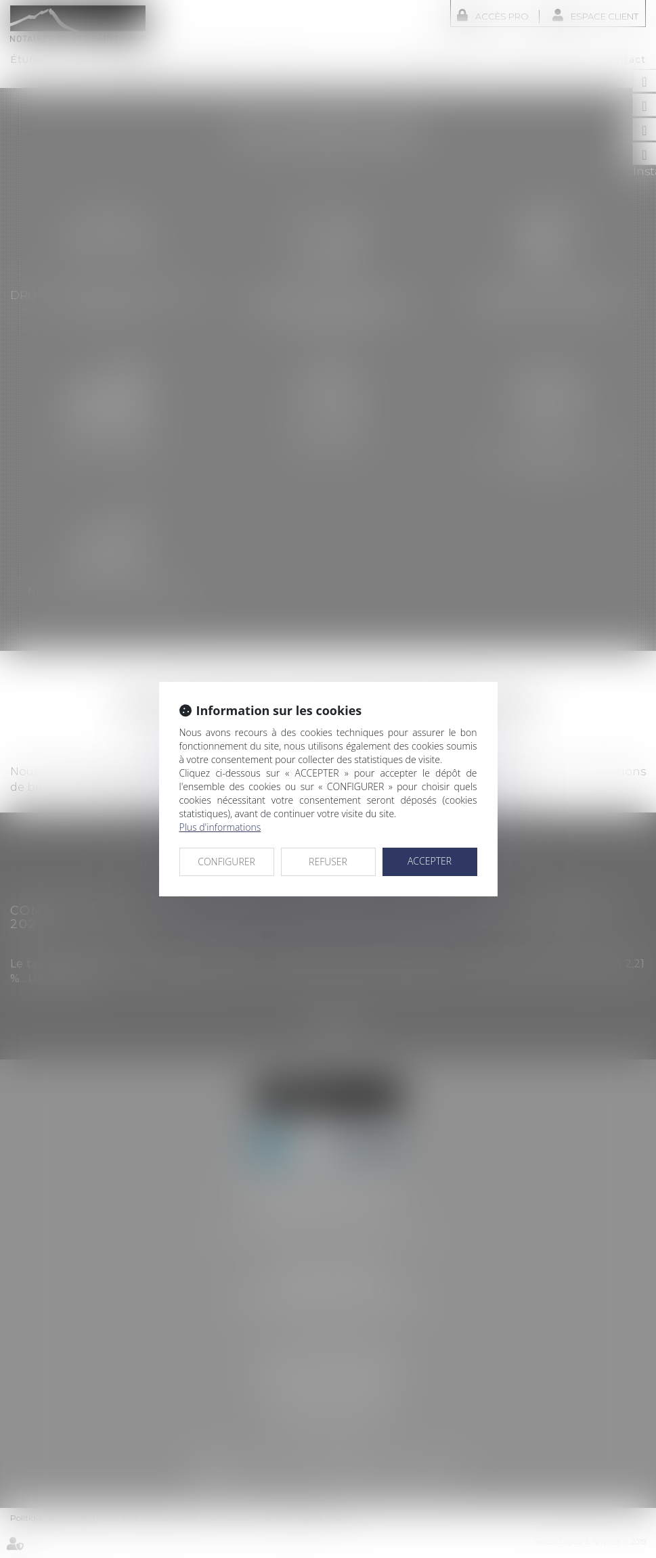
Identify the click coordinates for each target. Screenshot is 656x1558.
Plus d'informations (220, 827)
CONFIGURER (226, 861)
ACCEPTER (430, 860)
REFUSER (328, 861)
